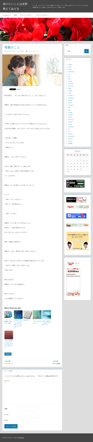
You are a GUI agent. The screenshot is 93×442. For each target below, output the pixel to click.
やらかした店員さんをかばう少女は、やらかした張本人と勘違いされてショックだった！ (8, 344)
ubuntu (70, 134)
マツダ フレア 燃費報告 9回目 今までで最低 (8, 321)
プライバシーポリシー (26, 15)
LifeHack (7, 354)
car (69, 74)
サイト (6, 420)
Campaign (71, 71)
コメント (7, 381)
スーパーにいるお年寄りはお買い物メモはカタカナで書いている (46, 322)
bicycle (70, 64)
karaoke (70, 95)
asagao (22, 51)
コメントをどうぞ (33, 51)
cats (69, 76)
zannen (70, 141)
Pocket (18, 89)
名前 (6, 409)
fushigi (70, 81)
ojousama (71, 126)
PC (69, 129)
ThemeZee (21, 437)
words (70, 138)
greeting (70, 86)
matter (70, 117)
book (69, 69)
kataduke (71, 98)
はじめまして (7, 15)
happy (70, 91)
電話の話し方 (26, 320)
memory (70, 119)
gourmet (70, 83)
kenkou (70, 100)
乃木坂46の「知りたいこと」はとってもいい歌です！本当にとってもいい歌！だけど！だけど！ (18, 323)
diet (69, 79)
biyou (69, 67)
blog (15, 15)
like (69, 107)
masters (70, 115)
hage (69, 88)
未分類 (70, 143)
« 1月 (67, 172)
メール (6, 414)
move (69, 124)
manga (70, 112)
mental (70, 122)
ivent (69, 93)
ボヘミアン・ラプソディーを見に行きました (37, 321)
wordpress (71, 136)
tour (69, 131)
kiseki (70, 103)
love (69, 110)
